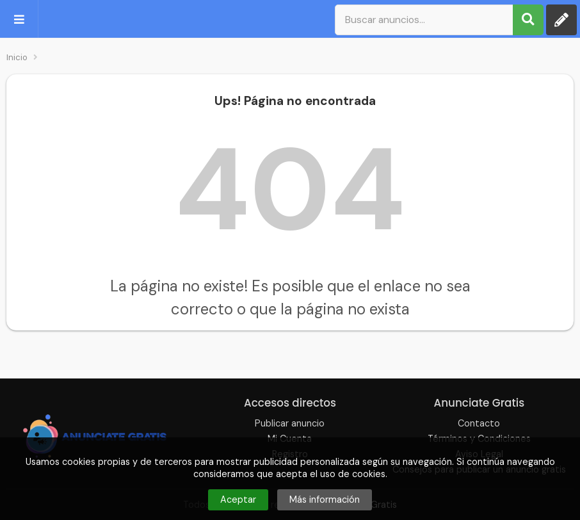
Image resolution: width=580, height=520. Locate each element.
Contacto (479, 423)
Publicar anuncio (290, 423)
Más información (324, 499)
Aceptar (238, 499)
